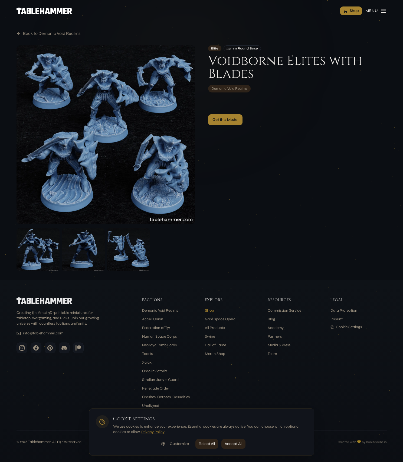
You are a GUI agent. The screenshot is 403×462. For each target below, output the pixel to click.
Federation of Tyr (156, 327)
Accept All (233, 443)
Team (272, 353)
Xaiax (147, 362)
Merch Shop (215, 353)
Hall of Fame (215, 345)
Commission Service (284, 310)
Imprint (336, 319)
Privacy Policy (153, 432)
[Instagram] (22, 348)
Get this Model (225, 119)
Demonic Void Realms (229, 88)
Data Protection (343, 310)
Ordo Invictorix (154, 371)
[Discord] (64, 348)
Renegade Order (155, 388)
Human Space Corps (159, 336)
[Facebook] (36, 348)
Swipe (210, 336)
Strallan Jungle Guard (160, 379)
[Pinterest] (50, 348)
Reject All (207, 443)
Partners (275, 336)
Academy (276, 327)
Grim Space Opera (220, 319)
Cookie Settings (346, 327)
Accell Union (152, 319)
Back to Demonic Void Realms (48, 33)
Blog (271, 319)
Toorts (147, 353)
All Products (215, 327)
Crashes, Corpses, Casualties (166, 397)
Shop (209, 310)
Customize (175, 443)
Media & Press (279, 345)
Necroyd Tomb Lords (159, 345)
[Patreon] (78, 348)
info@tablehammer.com (43, 333)
